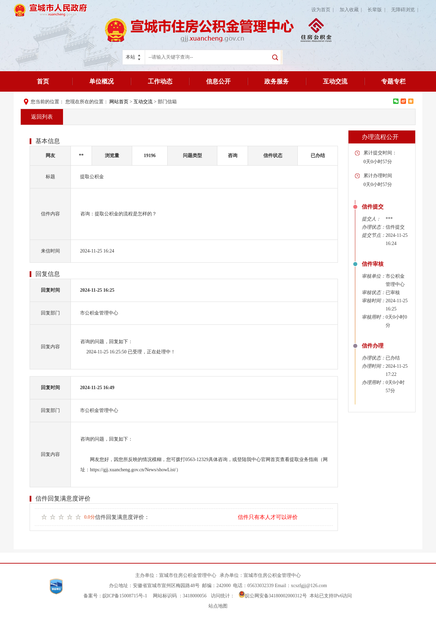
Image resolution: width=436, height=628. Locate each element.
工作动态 (160, 81)
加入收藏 (352, 9)
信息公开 (218, 81)
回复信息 (47, 274)
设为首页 (323, 9)
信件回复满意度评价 (63, 498)
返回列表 (42, 117)
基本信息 (47, 141)
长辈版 (378, 9)
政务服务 (276, 81)
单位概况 (101, 81)
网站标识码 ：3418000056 (180, 595)
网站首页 (118, 101)
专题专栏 (393, 81)
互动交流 (335, 81)
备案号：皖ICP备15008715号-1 (115, 595)
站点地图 (218, 606)
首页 (43, 81)
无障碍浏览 (406, 9)
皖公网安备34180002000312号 (273, 595)
